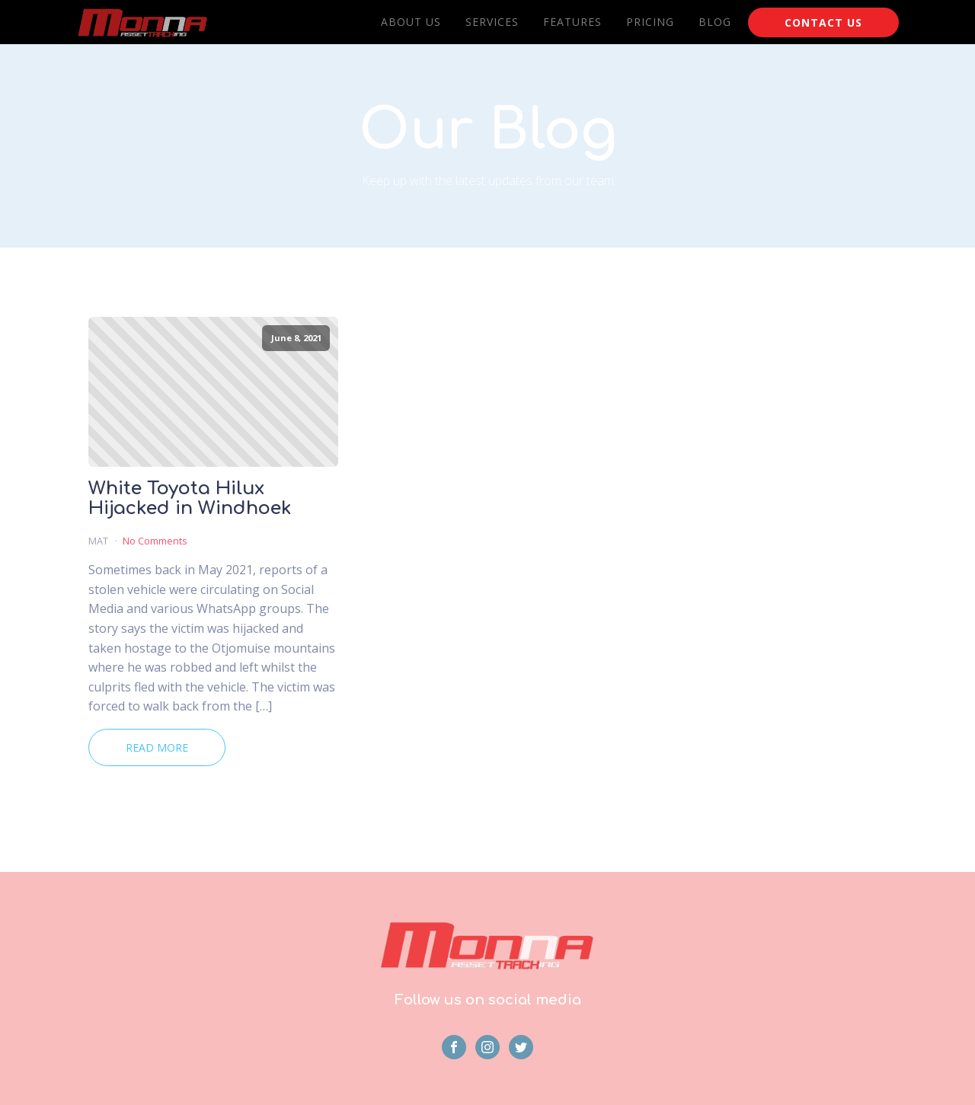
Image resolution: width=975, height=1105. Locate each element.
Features (572, 21)
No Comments (155, 541)
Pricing (650, 21)
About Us (411, 21)
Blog (714, 21)
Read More (157, 747)
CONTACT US (823, 22)
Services (492, 21)
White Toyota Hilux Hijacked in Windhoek (190, 499)
